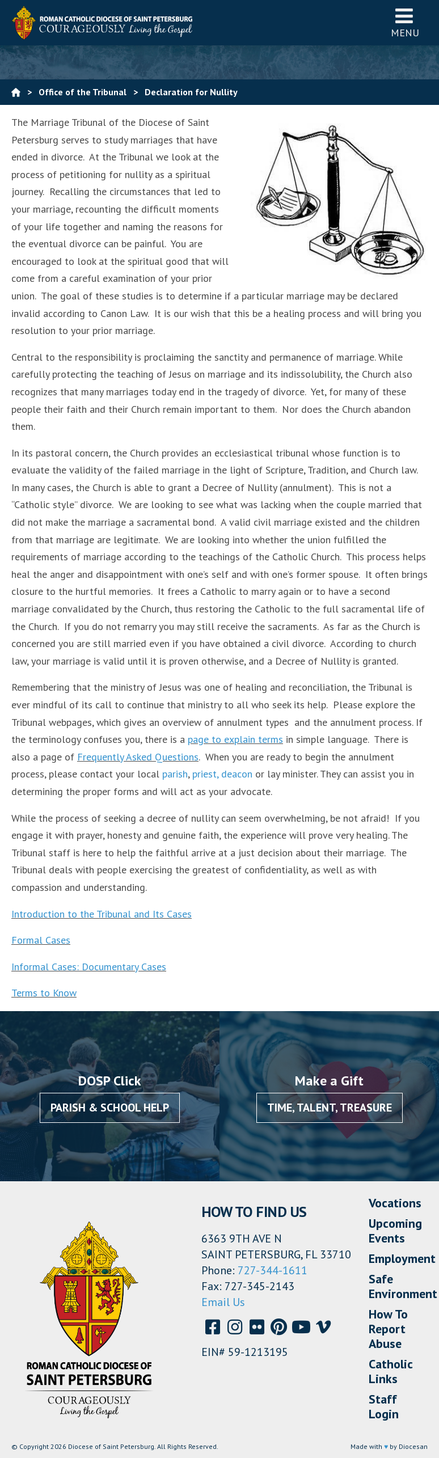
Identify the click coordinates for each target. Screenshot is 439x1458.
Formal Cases (40, 939)
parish (175, 773)
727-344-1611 (272, 1270)
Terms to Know (44, 992)
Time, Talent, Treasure (329, 1107)
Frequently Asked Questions (138, 756)
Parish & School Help (109, 1107)
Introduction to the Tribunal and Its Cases (101, 913)
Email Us (223, 1302)
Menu (405, 22)
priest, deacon (222, 773)
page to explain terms (235, 739)
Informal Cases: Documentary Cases (88, 966)
